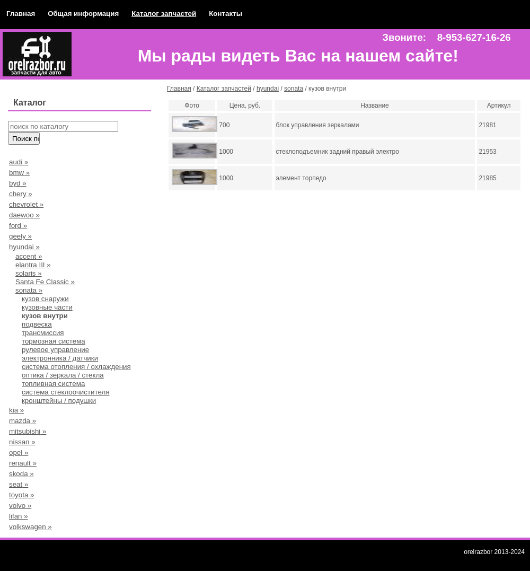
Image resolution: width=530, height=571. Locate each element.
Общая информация (83, 13)
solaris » (28, 273)
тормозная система (53, 341)
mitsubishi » (27, 431)
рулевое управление (55, 350)
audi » (18, 162)
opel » (18, 452)
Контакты (225, 13)
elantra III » (33, 265)
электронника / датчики (60, 358)
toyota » (21, 495)
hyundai (268, 88)
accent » (28, 256)
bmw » (19, 173)
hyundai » (24, 247)
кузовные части (47, 307)
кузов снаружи (45, 299)
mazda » (22, 421)
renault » (23, 463)
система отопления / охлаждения (76, 367)
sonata (293, 88)
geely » (20, 236)
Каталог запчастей (163, 13)
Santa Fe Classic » (45, 282)
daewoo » (24, 215)
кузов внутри (45, 316)
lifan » (18, 516)
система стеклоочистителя (65, 392)
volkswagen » (30, 527)
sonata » (28, 290)
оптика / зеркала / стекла (63, 375)
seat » (18, 484)
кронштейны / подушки (59, 401)
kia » (16, 410)
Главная (20, 13)
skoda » (21, 474)
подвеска (37, 324)
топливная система (53, 384)
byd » (17, 183)
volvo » (20, 505)
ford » (18, 226)
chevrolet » (26, 204)
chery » (20, 194)
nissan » (22, 442)
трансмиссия (43, 333)
